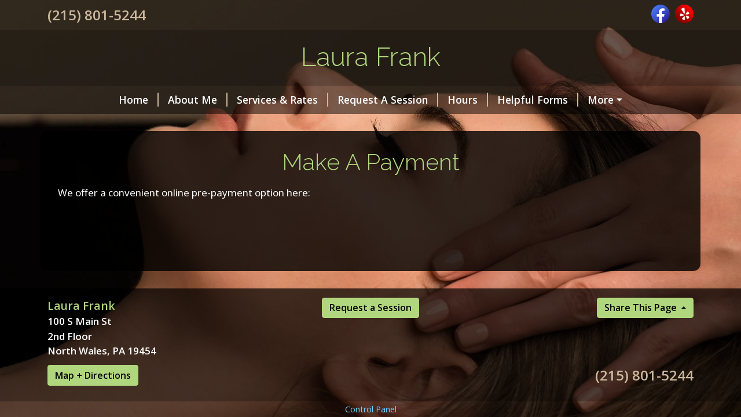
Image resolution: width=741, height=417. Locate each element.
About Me (198, 100)
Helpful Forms (537, 100)
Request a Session (370, 307)
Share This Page (641, 307)
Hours (467, 100)
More (601, 100)
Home (139, 100)
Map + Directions (93, 375)
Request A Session (388, 100)
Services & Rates (282, 100)
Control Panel (371, 409)
